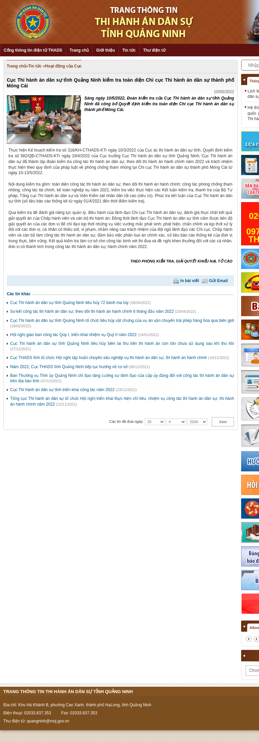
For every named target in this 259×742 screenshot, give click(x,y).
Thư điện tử (154, 50)
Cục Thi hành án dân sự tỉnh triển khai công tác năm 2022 (62, 389)
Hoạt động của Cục (63, 66)
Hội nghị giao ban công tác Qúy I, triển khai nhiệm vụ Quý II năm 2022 (73, 334)
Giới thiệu (105, 50)
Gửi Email (218, 280)
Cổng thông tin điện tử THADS (33, 50)
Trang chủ (79, 50)
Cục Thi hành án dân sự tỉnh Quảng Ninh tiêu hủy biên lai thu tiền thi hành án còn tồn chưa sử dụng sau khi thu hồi (122, 343)
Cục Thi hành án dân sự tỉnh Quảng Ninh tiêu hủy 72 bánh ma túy (69, 302)
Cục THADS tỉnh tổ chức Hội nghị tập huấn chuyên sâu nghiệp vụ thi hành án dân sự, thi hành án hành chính (108, 357)
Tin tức (129, 50)
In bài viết (189, 280)
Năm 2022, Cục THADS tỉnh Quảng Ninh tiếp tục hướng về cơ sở (68, 366)
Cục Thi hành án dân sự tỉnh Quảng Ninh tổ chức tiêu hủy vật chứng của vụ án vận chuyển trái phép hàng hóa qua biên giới (122, 320)
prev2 (249, 639)
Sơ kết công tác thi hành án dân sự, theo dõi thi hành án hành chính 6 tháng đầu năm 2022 (92, 311)
